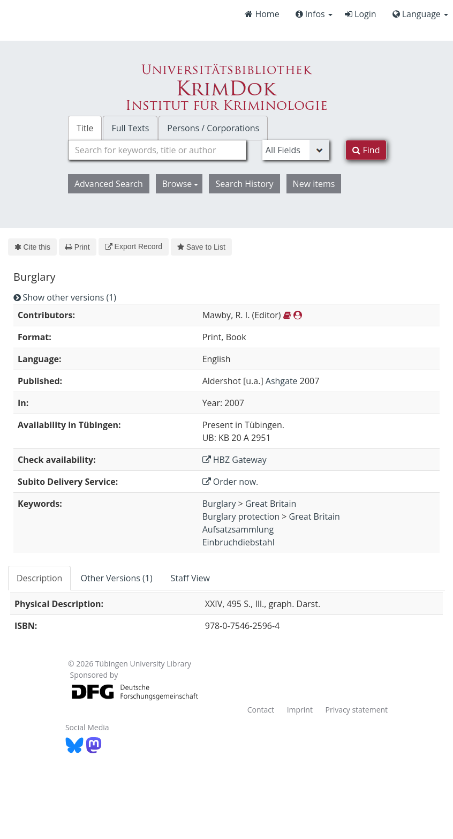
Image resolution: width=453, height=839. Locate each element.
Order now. (230, 482)
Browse (180, 184)
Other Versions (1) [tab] (116, 578)
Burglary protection (241, 516)
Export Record (133, 246)
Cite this (32, 247)
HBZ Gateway (234, 460)
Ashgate (282, 381)
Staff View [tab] (190, 578)
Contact (260, 710)
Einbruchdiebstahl (238, 542)
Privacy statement (357, 710)
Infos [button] (314, 14)
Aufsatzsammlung (238, 529)
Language (420, 14)
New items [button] (314, 184)
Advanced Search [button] (108, 184)
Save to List (201, 247)
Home (262, 14)
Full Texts (130, 128)
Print (77, 247)
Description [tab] (39, 578)
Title (85, 128)
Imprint (300, 710)
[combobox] (157, 150)
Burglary (219, 504)
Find (366, 150)
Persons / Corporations (213, 128)
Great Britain (270, 504)
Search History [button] (244, 184)
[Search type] (296, 150)
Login (360, 14)
